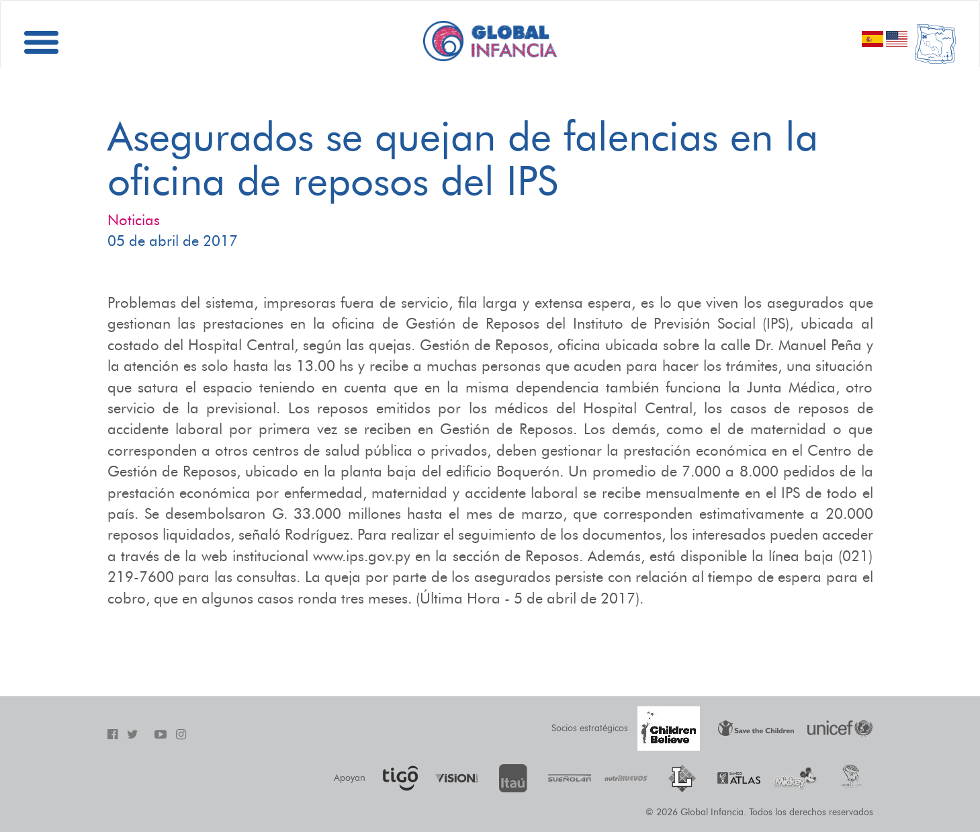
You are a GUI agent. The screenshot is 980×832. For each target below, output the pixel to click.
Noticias (133, 220)
